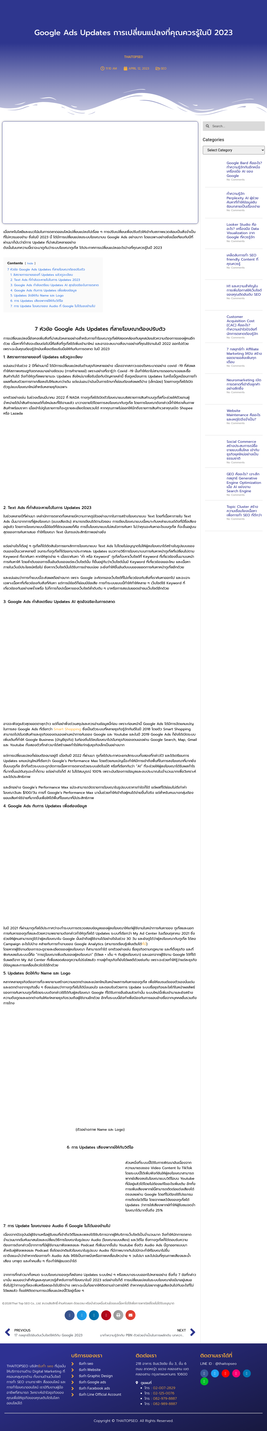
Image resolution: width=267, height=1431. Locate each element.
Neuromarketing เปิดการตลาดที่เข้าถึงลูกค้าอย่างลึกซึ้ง (244, 384)
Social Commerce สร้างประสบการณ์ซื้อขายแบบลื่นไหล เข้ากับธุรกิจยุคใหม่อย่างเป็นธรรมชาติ (243, 450)
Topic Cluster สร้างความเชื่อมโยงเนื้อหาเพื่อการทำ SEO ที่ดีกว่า (244, 511)
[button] (70, 1315)
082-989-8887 (165, 1404)
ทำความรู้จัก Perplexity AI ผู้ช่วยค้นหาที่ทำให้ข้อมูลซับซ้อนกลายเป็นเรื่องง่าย (243, 200)
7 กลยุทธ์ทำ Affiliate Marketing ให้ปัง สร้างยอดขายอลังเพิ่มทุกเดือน (244, 356)
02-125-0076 (163, 1393)
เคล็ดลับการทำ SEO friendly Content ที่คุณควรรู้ (242, 259)
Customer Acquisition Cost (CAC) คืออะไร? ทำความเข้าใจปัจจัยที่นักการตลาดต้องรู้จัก (242, 325)
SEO (163, 68)
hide (30, 263)
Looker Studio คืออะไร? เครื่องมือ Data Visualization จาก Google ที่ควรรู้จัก (243, 231)
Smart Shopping (67, 729)
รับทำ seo (45, 1366)
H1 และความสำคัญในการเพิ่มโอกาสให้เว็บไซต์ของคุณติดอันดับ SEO (244, 290)
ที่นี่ (144, 944)
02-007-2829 (164, 1388)
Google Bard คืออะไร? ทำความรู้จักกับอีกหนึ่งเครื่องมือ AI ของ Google (244, 169)
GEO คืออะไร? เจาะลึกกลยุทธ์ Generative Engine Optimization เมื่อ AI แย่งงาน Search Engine (244, 482)
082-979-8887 (165, 1398)
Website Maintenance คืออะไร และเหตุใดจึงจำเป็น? (244, 415)
